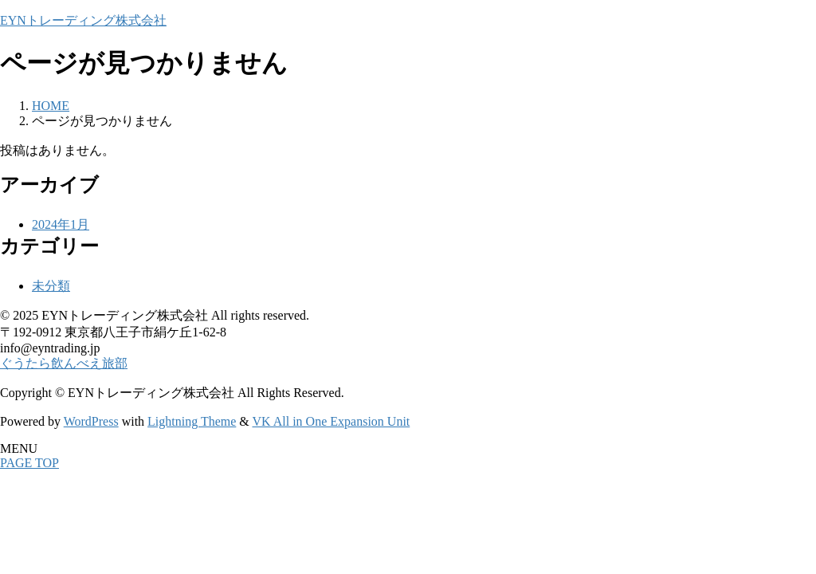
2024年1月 (60, 224)
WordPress (91, 421)
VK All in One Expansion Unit (331, 421)
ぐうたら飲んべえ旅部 (64, 363)
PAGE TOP (29, 463)
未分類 (51, 286)
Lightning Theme (191, 421)
